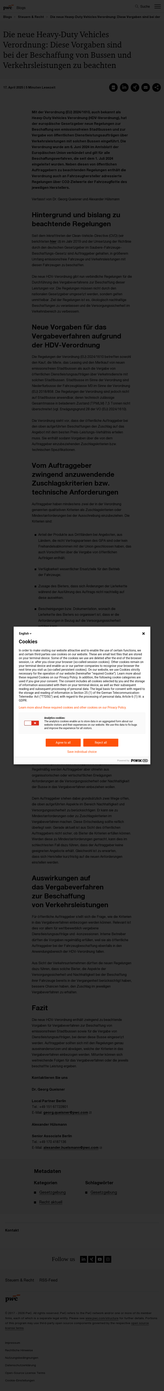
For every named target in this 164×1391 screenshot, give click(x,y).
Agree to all (63, 742)
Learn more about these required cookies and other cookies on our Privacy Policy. (73, 707)
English (25, 633)
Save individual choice (82, 751)
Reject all (101, 742)
